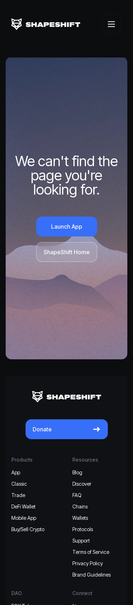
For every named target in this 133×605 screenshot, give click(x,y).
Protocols (82, 529)
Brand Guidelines (91, 575)
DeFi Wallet (23, 506)
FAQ (77, 495)
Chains (80, 506)
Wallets (80, 518)
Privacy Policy (87, 563)
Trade (18, 495)
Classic (19, 484)
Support (81, 541)
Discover (82, 484)
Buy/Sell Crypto (27, 529)
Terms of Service (90, 552)
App (15, 472)
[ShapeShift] (45, 24)
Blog (77, 472)
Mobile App (23, 518)
